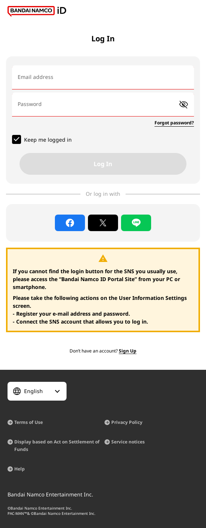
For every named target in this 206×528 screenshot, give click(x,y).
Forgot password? (174, 123)
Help (19, 469)
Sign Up (127, 351)
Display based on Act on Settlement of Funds (57, 445)
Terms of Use (28, 422)
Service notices (128, 442)
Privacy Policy (126, 422)
